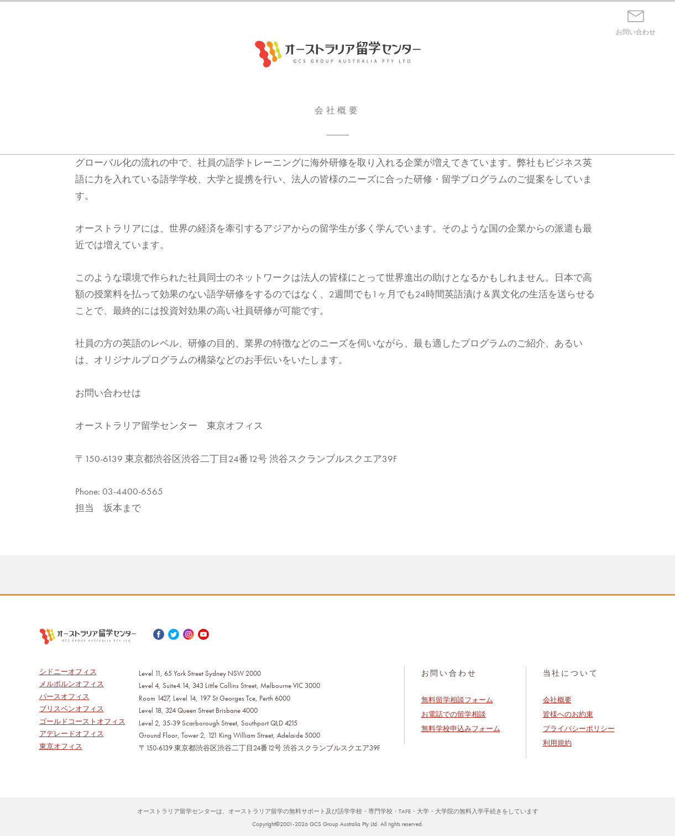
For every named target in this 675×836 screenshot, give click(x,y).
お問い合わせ (636, 32)
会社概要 (557, 699)
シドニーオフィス (68, 671)
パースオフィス (64, 696)
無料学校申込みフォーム (460, 728)
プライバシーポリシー (579, 728)
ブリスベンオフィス (71, 708)
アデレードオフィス (71, 733)
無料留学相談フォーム (457, 699)
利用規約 (557, 743)
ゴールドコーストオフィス (82, 721)
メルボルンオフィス (71, 683)
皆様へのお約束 (568, 714)
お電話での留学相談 (453, 714)
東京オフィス (60, 746)
